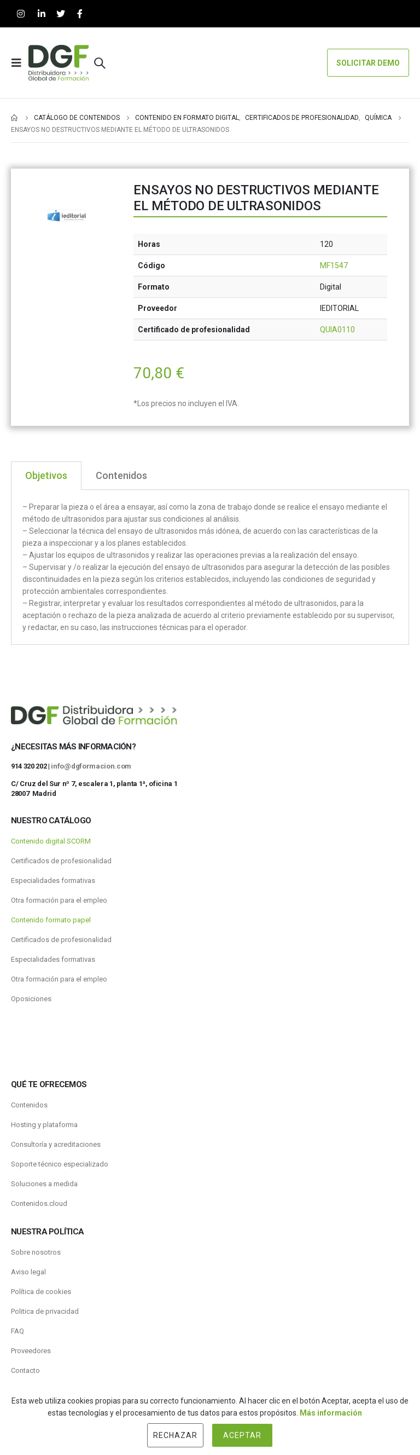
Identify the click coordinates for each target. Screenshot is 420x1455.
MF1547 (334, 265)
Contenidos (29, 1105)
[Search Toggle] (99, 63)
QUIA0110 (337, 329)
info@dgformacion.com (91, 766)
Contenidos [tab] (121, 475)
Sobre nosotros (36, 1252)
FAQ (17, 1331)
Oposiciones (31, 999)
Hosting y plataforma (44, 1125)
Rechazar (175, 1435)
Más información (331, 1412)
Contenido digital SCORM (51, 841)
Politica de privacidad (45, 1311)
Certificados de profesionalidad (61, 861)
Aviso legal (28, 1272)
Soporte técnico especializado (59, 1164)
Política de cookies (41, 1291)
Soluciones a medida (44, 1184)
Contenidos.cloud (39, 1203)
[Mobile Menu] (19, 63)
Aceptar (242, 1435)
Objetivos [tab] (46, 475)
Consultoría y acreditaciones (56, 1144)
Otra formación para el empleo (59, 900)
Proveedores (31, 1351)
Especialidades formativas (53, 880)
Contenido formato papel (51, 920)
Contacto (25, 1370)
